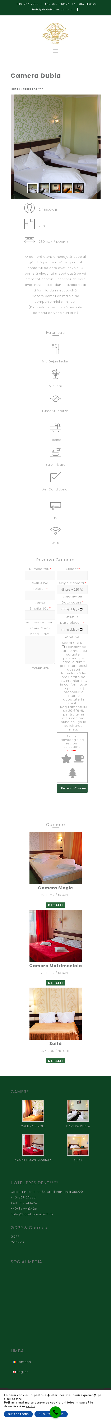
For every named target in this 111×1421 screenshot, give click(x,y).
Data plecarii (72, 622)
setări (30, 1406)
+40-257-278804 (29, 4)
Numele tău (40, 569)
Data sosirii (72, 601)
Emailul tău (40, 608)
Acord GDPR (72, 642)
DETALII (55, 904)
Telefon (40, 589)
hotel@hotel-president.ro (52, 9)
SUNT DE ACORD (18, 1414)
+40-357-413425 (84, 4)
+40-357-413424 (57, 4)
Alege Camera (72, 583)
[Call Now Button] (55, 1412)
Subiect (72, 569)
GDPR (15, 1236)
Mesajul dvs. (40, 634)
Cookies (17, 1241)
